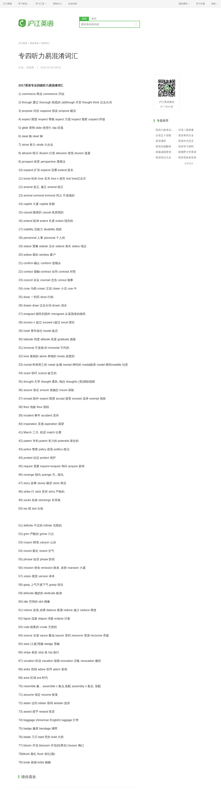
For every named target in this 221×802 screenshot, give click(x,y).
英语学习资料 (186, 146)
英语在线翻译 (163, 146)
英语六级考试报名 (165, 129)
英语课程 (161, 140)
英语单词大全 (186, 135)
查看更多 (189, 163)
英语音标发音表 (187, 157)
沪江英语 (22, 43)
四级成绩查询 (163, 151)
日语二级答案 (186, 129)
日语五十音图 (163, 135)
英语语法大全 (163, 157)
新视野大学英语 (187, 151)
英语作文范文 (186, 140)
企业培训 (72, 3)
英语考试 (34, 43)
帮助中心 (57, 3)
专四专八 (45, 43)
